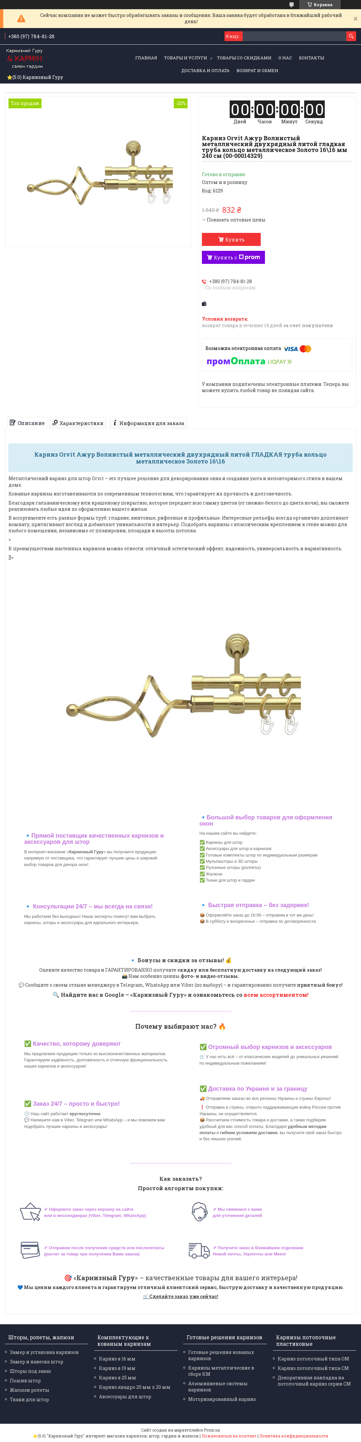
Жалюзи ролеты (29, 1390)
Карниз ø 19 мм (117, 1368)
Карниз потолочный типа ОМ (313, 1359)
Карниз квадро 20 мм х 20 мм (135, 1387)
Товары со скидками (244, 58)
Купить (235, 239)
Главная (146, 58)
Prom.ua (212, 1430)
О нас (285, 58)
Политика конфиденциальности (293, 1435)
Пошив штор (25, 1380)
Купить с (237, 257)
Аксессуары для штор (125, 1396)
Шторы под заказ (30, 1371)
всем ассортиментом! (276, 994)
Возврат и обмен (257, 70)
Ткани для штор (29, 1399)
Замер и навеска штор (36, 1362)
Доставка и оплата (205, 70)
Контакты (311, 58)
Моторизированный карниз (222, 1399)
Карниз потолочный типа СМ (313, 1368)
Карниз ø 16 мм (117, 1359)
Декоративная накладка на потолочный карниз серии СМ (314, 1380)
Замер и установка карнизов (44, 1352)
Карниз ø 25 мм (117, 1377)
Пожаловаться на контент (229, 1435)
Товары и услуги (185, 58)
